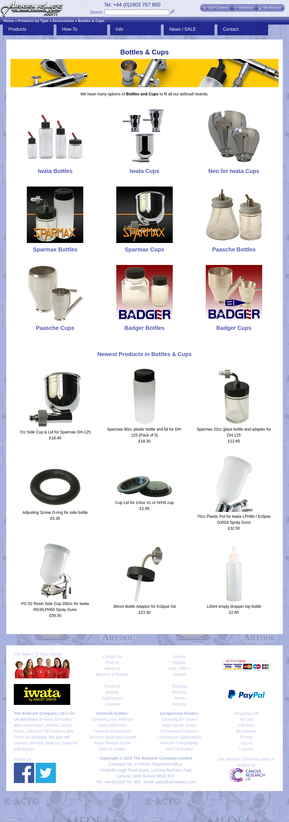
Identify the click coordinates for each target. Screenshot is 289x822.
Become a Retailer (112, 674)
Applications (112, 698)
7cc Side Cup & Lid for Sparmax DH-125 (55, 432)
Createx (21, 743)
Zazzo (66, 725)
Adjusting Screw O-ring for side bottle (55, 512)
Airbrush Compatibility (179, 743)
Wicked (36, 743)
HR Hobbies (54, 731)
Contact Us (112, 656)
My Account (246, 731)
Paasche (69, 743)
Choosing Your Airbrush (112, 719)
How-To (69, 29)
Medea (52, 725)
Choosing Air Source (179, 719)
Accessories (63, 21)
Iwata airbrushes (57, 719)
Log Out (246, 749)
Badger (27, 749)
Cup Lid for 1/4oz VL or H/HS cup (144, 502)
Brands (112, 692)
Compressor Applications (179, 737)
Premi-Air (22, 737)
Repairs (179, 662)
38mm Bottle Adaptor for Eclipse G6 (144, 606)
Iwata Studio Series (179, 725)
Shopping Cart (246, 713)
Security (179, 704)
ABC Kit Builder (179, 749)
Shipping (179, 686)
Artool (19, 731)
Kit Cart (246, 719)
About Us (112, 668)
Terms (179, 698)
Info (119, 29)
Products (17, 29)
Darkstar (52, 743)
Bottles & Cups (91, 21)
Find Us (112, 662)
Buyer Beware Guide (112, 743)
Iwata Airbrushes (112, 725)
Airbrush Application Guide (112, 737)
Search (96, 12)
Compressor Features (179, 731)
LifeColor (34, 731)
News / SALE (182, 29)
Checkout (246, 725)
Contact (230, 29)
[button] (216, 8)
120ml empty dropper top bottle (234, 606)
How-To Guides (112, 749)
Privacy (246, 737)
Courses (112, 704)
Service (179, 656)
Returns (179, 692)
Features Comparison (112, 731)
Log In (246, 743)
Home (9, 21)
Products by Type (33, 21)
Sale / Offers (179, 668)
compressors (32, 725)
